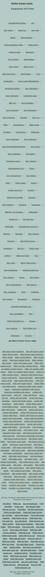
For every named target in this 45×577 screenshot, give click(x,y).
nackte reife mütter (34, 424)
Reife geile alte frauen (17, 539)
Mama (13, 38)
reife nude (7, 476)
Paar (31, 314)
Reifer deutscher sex (22, 568)
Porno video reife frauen (19, 530)
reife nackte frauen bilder (20, 471)
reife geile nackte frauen (18, 456)
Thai (36, 256)
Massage (19, 234)
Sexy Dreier (36, 147)
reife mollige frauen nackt (29, 462)
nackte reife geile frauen (12, 421)
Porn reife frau (7, 521)
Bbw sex (12, 103)
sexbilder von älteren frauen (20, 488)
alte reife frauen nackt (34, 351)
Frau (38, 74)
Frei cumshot (13, 59)
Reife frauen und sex (19, 518)
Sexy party (11, 263)
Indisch (34, 183)
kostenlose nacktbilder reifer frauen (26, 389)
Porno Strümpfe (12, 139)
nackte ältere (18, 404)
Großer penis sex (15, 190)
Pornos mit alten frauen (12, 512)
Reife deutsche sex (36, 521)
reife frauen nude (18, 450)
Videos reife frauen (22, 515)
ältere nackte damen (23, 357)
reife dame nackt (14, 430)
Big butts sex (28, 219)
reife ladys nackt (30, 459)
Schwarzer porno (13, 161)
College (7, 256)
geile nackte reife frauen (23, 381)
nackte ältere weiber (10, 407)
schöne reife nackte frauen (19, 482)
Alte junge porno (9, 74)
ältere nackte (7, 357)
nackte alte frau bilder (18, 398)
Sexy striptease (9, 292)
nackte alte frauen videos (22, 401)
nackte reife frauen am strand (31, 415)
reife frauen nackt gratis (16, 442)
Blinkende (35, 132)
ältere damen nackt (10, 354)
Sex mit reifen (7, 515)
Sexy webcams (30, 139)
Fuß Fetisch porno (27, 241)
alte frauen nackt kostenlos (13, 351)
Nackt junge (34, 248)
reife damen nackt (31, 430)
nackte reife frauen (10, 415)
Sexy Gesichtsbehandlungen (14, 147)
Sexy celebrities (14, 154)
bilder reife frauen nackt (22, 363)
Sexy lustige (7, 299)
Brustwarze (22, 299)
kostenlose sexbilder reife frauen (17, 392)
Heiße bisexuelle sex (15, 321)
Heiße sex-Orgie (22, 256)
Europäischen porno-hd (28, 227)
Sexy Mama (31, 176)
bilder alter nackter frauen (19, 360)
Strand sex (13, 219)
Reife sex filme (22, 541)
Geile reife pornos (17, 559)
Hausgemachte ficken (17, 23)
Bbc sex (20, 248)
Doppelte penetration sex (21, 307)
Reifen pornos (37, 533)
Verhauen (36, 299)
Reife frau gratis (36, 530)
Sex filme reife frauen (35, 509)
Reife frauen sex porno (18, 556)
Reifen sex (17, 504)
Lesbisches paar (30, 96)
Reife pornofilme (14, 527)
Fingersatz (36, 205)
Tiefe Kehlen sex (29, 328)
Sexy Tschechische (13, 285)
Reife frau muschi (8, 541)
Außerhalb (9, 227)
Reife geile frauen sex (10, 550)
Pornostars (30, 154)
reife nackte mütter (19, 474)
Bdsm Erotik (34, 125)
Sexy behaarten (30, 110)
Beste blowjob (27, 38)
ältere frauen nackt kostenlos (31, 354)
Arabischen (33, 212)
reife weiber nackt (35, 476)
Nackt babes (26, 74)
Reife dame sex (24, 533)
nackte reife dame (36, 410)
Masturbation (29, 59)
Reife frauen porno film (10, 562)
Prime (31, 168)
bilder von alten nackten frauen (25, 366)
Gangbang (7, 248)
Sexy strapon (8, 277)
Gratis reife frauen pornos (32, 512)
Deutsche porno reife (33, 559)
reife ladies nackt (15, 459)
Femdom (7, 132)
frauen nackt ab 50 (9, 378)
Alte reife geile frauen (28, 550)
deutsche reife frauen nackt (32, 375)
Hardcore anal (14, 52)
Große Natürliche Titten (13, 45)
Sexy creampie (9, 118)
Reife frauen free (35, 518)
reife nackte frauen (16, 468)
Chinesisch (15, 336)
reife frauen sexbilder (35, 450)
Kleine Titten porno (28, 263)
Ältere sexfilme (7, 524)
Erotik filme (22, 509)
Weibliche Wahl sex (31, 270)
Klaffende (35, 292)
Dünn (23, 292)
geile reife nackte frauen (22, 383)
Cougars (28, 336)
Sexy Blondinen (31, 88)
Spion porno (29, 67)
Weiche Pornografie (15, 197)
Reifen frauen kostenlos (24, 524)
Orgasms (23, 205)
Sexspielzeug (18, 125)
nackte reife (22, 410)
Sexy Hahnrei (30, 161)
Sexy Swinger (33, 234)
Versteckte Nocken (12, 88)
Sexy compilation (17, 314)
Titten (5, 125)
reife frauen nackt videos (22, 447)
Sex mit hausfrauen (30, 504)
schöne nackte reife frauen (14, 479)
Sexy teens (8, 30)
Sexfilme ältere (15, 547)
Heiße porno (33, 45)
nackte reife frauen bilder (12, 418)
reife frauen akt (8, 436)
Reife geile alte (23, 565)
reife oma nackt (20, 476)
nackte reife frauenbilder (33, 418)
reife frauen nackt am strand (15, 439)
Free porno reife (28, 527)
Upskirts (30, 190)
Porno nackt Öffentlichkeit (28, 81)
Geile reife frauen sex (27, 536)
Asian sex (22, 30)
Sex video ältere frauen (25, 544)
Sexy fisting (34, 277)
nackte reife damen (10, 413)
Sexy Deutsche (12, 110)
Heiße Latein (20, 183)
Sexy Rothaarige (11, 270)
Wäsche (6, 234)
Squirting (32, 197)
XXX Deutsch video (33, 507)
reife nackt (17, 465)
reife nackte (28, 465)
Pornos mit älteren (10, 533)
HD (32, 23)
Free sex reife (36, 565)
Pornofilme (7, 504)
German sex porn (8, 509)
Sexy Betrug (32, 285)
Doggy (22, 277)
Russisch (11, 241)
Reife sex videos (8, 544)
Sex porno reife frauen (29, 562)
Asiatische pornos (21, 553)
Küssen (32, 321)
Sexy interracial (12, 96)
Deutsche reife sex (35, 539)
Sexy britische (8, 205)
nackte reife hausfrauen (33, 421)
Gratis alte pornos (37, 541)
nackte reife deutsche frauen (31, 413)
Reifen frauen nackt (21, 3)
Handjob (23, 118)
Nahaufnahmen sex (16, 168)
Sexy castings (12, 328)
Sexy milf (35, 30)
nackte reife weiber (9, 427)
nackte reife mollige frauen (14, 424)
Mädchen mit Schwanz (14, 212)
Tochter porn (19, 507)
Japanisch (29, 52)
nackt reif (17, 395)
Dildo (8, 183)
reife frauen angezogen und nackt (30, 436)
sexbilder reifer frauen (17, 485)
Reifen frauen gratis (9, 536)
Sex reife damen (21, 521)
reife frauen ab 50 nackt (32, 433)
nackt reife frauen (30, 395)
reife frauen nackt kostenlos (20, 445)
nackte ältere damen (34, 404)
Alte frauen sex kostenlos (32, 547)
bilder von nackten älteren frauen (21, 372)
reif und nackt (24, 427)
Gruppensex (21, 132)
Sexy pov (36, 118)
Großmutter (8, 81)
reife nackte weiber (36, 474)
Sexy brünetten (27, 103)
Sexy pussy (14, 67)
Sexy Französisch (13, 176)
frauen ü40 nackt (26, 378)
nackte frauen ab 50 (28, 407)
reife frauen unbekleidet (12, 453)
